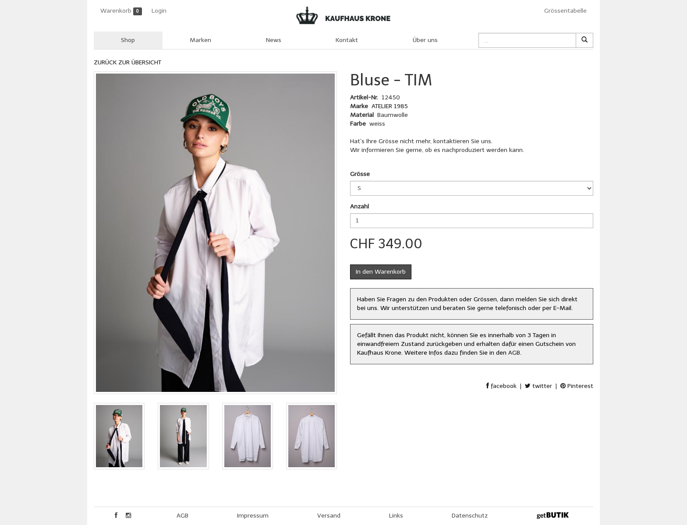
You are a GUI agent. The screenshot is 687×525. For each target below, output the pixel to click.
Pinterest (576, 386)
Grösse (360, 174)
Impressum (253, 515)
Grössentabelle (565, 10)
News (273, 40)
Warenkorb (121, 11)
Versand (328, 515)
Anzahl (359, 206)
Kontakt (347, 40)
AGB (514, 352)
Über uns (425, 40)
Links (396, 515)
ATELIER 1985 (390, 106)
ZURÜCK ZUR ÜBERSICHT (127, 62)
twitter (538, 386)
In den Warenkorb (381, 271)
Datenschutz (470, 515)
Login (159, 10)
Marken (200, 40)
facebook (501, 386)
